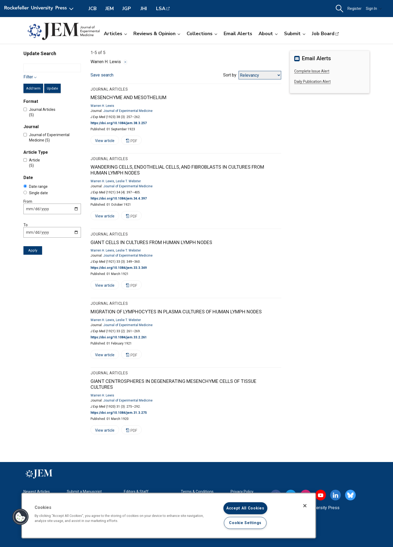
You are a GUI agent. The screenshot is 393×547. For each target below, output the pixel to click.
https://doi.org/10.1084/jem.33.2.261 (119, 337)
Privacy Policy (242, 491)
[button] (339, 9)
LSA (160, 8)
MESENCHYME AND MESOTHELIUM (128, 97)
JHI (143, 8)
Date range (35, 186)
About (268, 33)
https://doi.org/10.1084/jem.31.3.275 (119, 413)
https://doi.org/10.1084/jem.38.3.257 (119, 123)
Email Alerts (238, 33)
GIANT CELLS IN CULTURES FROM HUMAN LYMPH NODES (151, 242)
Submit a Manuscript (84, 491)
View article (102, 142)
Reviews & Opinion (156, 33)
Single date (35, 193)
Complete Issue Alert (311, 71)
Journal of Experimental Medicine (128, 111)
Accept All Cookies (245, 508)
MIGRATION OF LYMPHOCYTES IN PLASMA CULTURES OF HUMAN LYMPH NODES (176, 311)
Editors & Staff (136, 491)
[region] (168, 515)
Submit (294, 33)
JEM (109, 8)
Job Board (323, 33)
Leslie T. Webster (128, 181)
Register (354, 8)
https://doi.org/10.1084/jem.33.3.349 (119, 268)
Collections (202, 33)
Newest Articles (36, 491)
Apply (32, 250)
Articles (115, 33)
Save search (102, 75)
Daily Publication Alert (312, 81)
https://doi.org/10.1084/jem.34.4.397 (119, 198)
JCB (92, 8)
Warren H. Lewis (102, 106)
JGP (126, 8)
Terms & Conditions (197, 491)
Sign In (374, 8)
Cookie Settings (245, 523)
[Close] (305, 506)
